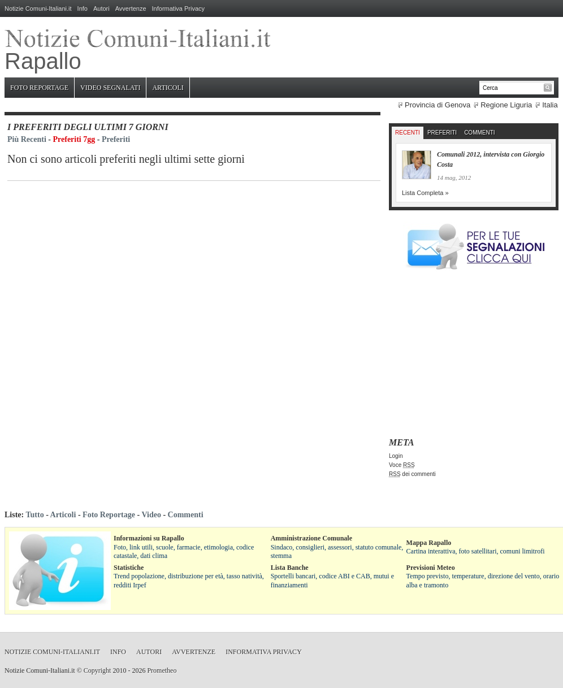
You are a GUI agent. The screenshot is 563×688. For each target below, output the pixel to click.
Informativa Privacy (178, 8)
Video (151, 514)
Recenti (407, 132)
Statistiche (129, 568)
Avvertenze (130, 8)
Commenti (479, 132)
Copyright (97, 670)
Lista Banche (290, 568)
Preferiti (116, 139)
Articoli (167, 88)
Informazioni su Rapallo (149, 538)
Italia (549, 105)
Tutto (34, 514)
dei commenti (412, 474)
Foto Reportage (39, 88)
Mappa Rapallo (429, 543)
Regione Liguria (506, 105)
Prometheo (161, 670)
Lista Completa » (425, 192)
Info (82, 8)
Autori (101, 8)
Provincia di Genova (437, 105)
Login (395, 456)
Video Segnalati (110, 88)
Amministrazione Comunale (311, 538)
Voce (402, 465)
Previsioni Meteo (430, 568)
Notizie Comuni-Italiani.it (38, 8)
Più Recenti (26, 139)
